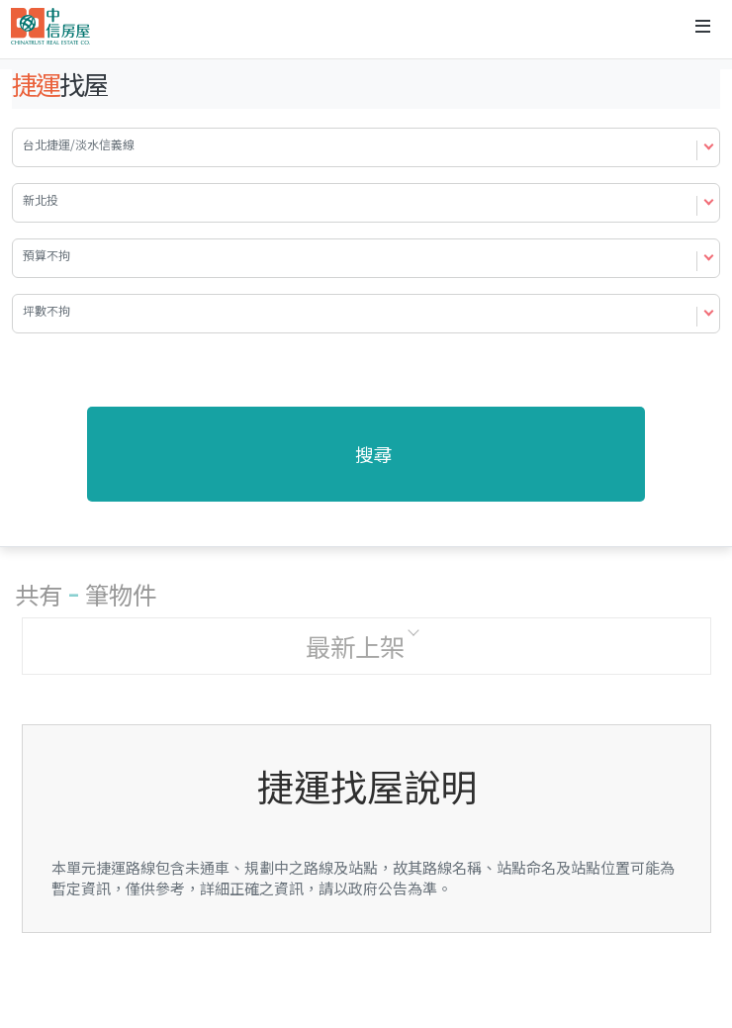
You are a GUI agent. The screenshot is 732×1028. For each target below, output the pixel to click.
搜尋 (374, 453)
